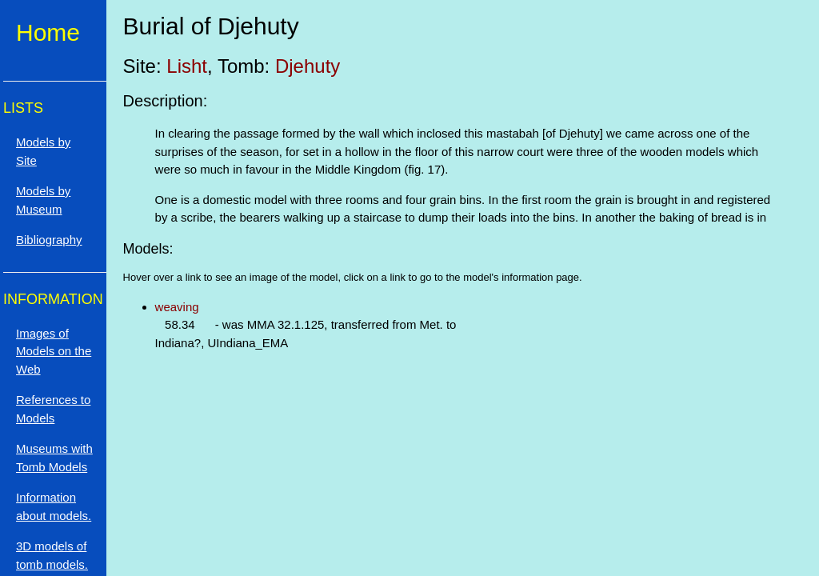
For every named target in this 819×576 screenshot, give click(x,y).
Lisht (186, 66)
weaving (177, 307)
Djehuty (307, 66)
